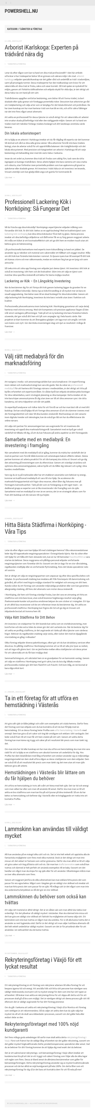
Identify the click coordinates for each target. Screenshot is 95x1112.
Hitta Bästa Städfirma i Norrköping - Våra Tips (45, 528)
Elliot (19, 41)
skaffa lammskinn (67, 864)
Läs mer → (10, 177)
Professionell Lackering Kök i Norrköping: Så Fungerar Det (38, 205)
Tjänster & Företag (17, 64)
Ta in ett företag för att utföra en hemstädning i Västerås (41, 702)
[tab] (6, 2)
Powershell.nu (21, 11)
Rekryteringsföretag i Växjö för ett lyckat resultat (43, 963)
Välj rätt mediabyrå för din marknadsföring (34, 360)
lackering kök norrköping (16, 233)
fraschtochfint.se (77, 556)
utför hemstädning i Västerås (68, 730)
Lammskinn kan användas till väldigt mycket (46, 832)
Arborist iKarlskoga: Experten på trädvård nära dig (41, 51)
